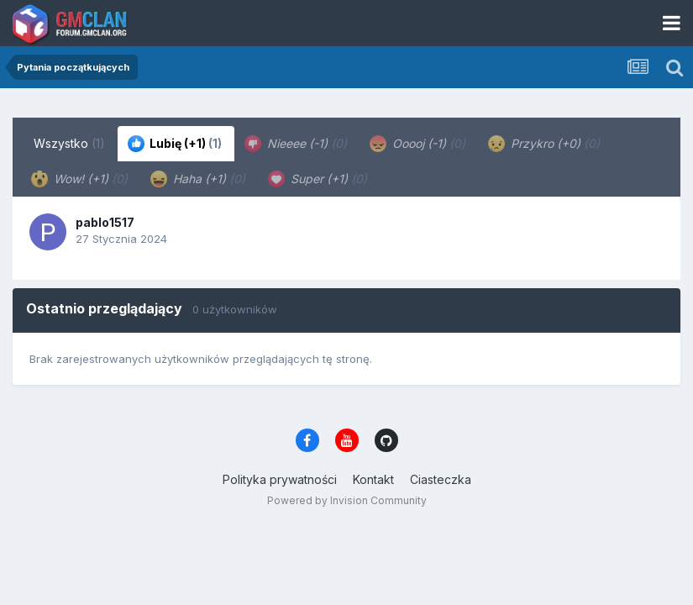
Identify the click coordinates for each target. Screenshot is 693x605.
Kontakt (373, 479)
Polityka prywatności (280, 479)
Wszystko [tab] (69, 143)
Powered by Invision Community (347, 500)
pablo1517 (105, 222)
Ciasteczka (440, 479)
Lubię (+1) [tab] (175, 143)
